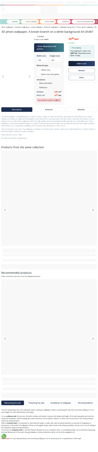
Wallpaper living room (67, 27)
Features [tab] (49, 109)
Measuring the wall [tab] (13, 403)
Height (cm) (55, 56)
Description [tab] (17, 109)
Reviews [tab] (81, 109)
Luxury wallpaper (37, 27)
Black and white (44, 83)
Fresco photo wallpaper (85, 27)
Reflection (42, 87)
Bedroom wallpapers (51, 27)
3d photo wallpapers (22, 27)
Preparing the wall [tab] (36, 403)
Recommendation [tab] (85, 403)
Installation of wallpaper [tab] (61, 403)
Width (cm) (41, 56)
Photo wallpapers (7, 27)
